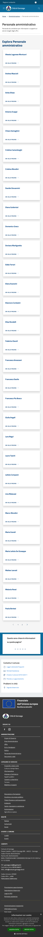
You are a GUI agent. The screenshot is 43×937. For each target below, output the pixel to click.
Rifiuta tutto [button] (29, 929)
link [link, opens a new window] (40, 925)
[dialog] (21, 924)
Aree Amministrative (11, 741)
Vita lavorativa (9, 771)
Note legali (7, 912)
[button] (21, 934)
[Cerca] (39, 8)
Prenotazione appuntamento (13, 887)
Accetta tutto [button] (14, 929)
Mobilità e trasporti (10, 785)
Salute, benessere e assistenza (14, 806)
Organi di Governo (10, 738)
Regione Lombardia (9, 2)
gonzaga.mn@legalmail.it (12, 865)
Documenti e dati (9, 756)
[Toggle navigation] (4, 8)
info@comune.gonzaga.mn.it (14, 869)
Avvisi (6, 827)
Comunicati (8, 824)
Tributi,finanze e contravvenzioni (14, 800)
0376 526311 (17, 867)
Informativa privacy (10, 909)
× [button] (41, 914)
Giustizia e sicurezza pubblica (13, 797)
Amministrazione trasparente (13, 906)
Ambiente (7, 803)
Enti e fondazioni (9, 747)
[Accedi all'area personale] (36, 2)
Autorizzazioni (9, 809)
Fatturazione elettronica (9, 878)
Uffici (6, 744)
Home (4, 16)
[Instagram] (9, 729)
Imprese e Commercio (11, 774)
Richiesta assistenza (10, 896)
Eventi (6, 838)
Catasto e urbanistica (11, 779)
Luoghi (6, 835)
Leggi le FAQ (8, 893)
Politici (6, 750)
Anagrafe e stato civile (11, 766)
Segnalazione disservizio (12, 890)
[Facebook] (4, 729)
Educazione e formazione (12, 794)
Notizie (6, 821)
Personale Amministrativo (12, 753)
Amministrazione (14, 16)
